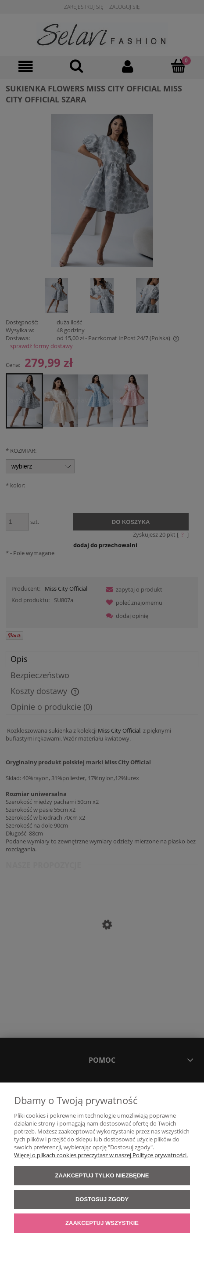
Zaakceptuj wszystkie (102, 1223)
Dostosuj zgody (102, 1199)
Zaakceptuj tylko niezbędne (102, 1175)
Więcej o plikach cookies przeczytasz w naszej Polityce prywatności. (101, 1155)
